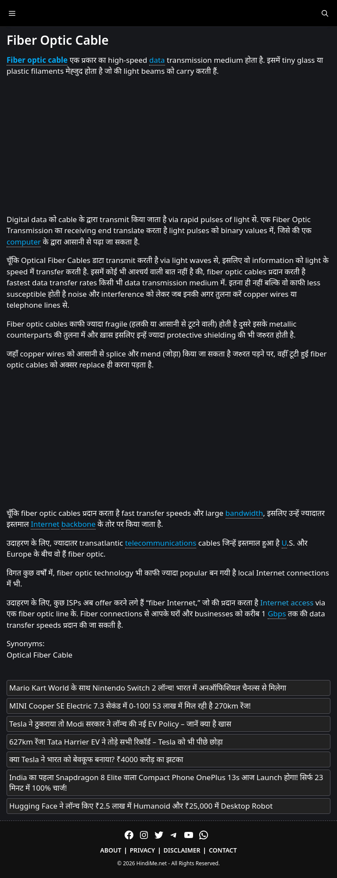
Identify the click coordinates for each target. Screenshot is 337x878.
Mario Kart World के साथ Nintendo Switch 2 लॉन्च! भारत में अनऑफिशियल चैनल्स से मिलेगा (147, 688)
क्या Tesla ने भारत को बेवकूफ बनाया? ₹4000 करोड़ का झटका (96, 759)
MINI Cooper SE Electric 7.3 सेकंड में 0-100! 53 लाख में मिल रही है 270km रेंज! (130, 706)
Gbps (277, 613)
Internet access (286, 602)
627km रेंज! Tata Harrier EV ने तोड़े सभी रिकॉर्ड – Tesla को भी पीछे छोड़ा (116, 742)
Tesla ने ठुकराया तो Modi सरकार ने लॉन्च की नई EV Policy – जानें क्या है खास (120, 724)
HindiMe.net (151, 863)
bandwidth (244, 513)
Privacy (142, 850)
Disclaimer (182, 850)
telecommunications (161, 543)
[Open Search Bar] (325, 13)
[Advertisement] (168, 145)
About (110, 850)
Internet (45, 524)
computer (24, 242)
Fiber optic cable (37, 60)
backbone (78, 524)
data (157, 60)
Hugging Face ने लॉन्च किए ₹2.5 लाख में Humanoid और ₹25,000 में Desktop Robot (141, 806)
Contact (223, 850)
